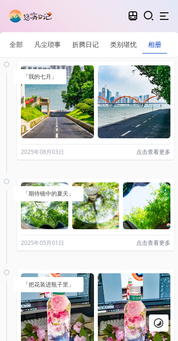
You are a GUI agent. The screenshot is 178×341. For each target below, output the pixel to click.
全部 (16, 44)
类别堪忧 (123, 44)
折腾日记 (85, 44)
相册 (154, 44)
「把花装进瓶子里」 (48, 284)
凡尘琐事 (47, 44)
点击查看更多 (153, 152)
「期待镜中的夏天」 (48, 193)
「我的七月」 (40, 76)
